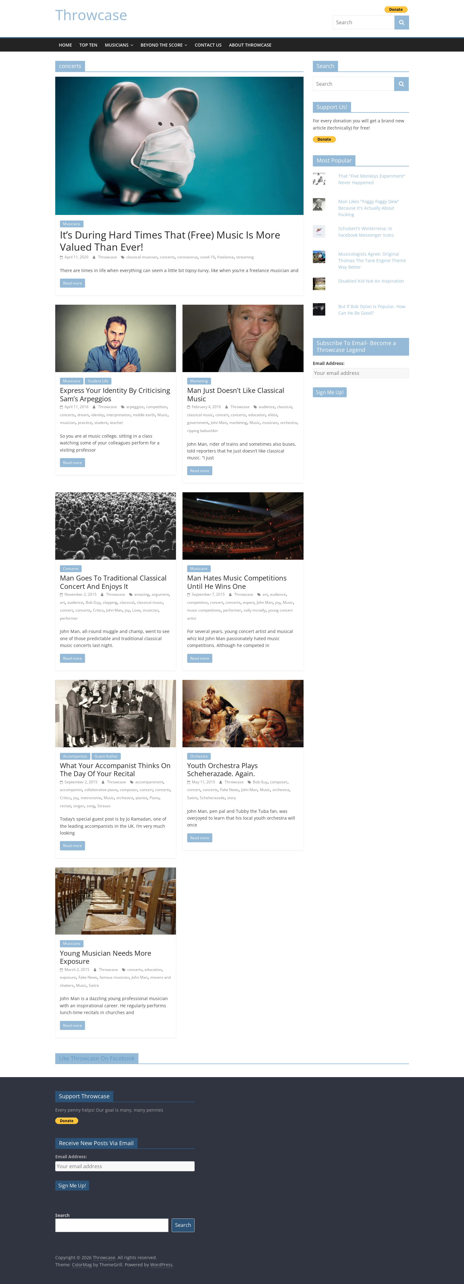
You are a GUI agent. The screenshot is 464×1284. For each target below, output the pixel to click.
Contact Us (208, 45)
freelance (225, 257)
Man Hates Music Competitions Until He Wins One (236, 581)
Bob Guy (93, 602)
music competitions (204, 610)
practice (85, 422)
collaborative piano (100, 789)
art (62, 602)
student (100, 422)
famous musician (114, 977)
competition (156, 406)
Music (162, 414)
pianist (141, 797)
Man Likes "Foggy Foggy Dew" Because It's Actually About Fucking (368, 207)
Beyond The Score (161, 45)
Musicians (116, 45)
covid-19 (207, 257)
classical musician (141, 257)
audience (267, 406)
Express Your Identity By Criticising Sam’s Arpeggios (115, 394)
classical (284, 406)
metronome (91, 797)
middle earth (144, 414)
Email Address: (329, 363)
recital (65, 805)
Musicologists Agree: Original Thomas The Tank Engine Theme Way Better (372, 260)
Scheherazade (212, 797)
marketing (238, 422)
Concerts (71, 568)
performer (69, 618)
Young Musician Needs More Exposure (105, 957)
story (231, 797)
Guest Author (106, 756)
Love (136, 610)
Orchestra (199, 756)
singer (78, 805)
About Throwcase (250, 45)
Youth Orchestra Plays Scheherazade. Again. (222, 769)
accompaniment (149, 782)
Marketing (199, 381)
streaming (245, 257)
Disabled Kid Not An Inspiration (371, 281)
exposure (68, 977)
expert (248, 602)
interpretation (118, 414)
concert (221, 414)
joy (127, 610)
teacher (116, 422)
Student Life (98, 381)
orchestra (288, 422)
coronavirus (187, 257)
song (91, 805)
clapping (110, 602)
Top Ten (88, 45)
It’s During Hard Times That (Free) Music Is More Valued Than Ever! (170, 240)
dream (83, 414)
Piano (154, 797)
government (197, 422)
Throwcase (91, 14)
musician (67, 422)
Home (65, 45)
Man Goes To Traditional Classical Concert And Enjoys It (113, 581)
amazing (141, 594)
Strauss (103, 805)
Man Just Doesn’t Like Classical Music (235, 394)
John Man (219, 422)
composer (128, 789)
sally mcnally (255, 610)
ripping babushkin (202, 430)
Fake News (229, 789)
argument (160, 594)
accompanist (71, 789)
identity (97, 414)
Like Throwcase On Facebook (97, 1058)
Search (62, 1215)
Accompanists (75, 756)
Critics (98, 610)
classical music (200, 414)
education (256, 414)
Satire (192, 797)
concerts (167, 257)
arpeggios (135, 406)
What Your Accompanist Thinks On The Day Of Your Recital (115, 769)
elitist (272, 414)
